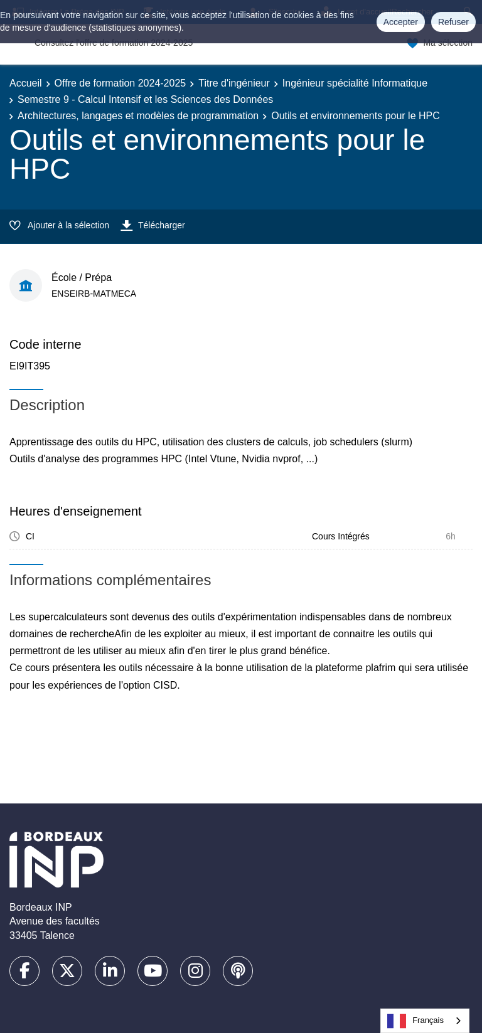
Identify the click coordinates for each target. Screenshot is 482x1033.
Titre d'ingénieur (234, 83)
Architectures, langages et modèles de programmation (138, 115)
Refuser (453, 22)
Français (415, 1021)
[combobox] (424, 1021)
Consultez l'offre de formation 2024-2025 (114, 43)
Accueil (25, 83)
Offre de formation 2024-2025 (120, 83)
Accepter (400, 22)
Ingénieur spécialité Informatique (354, 83)
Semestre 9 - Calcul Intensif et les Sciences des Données (145, 99)
